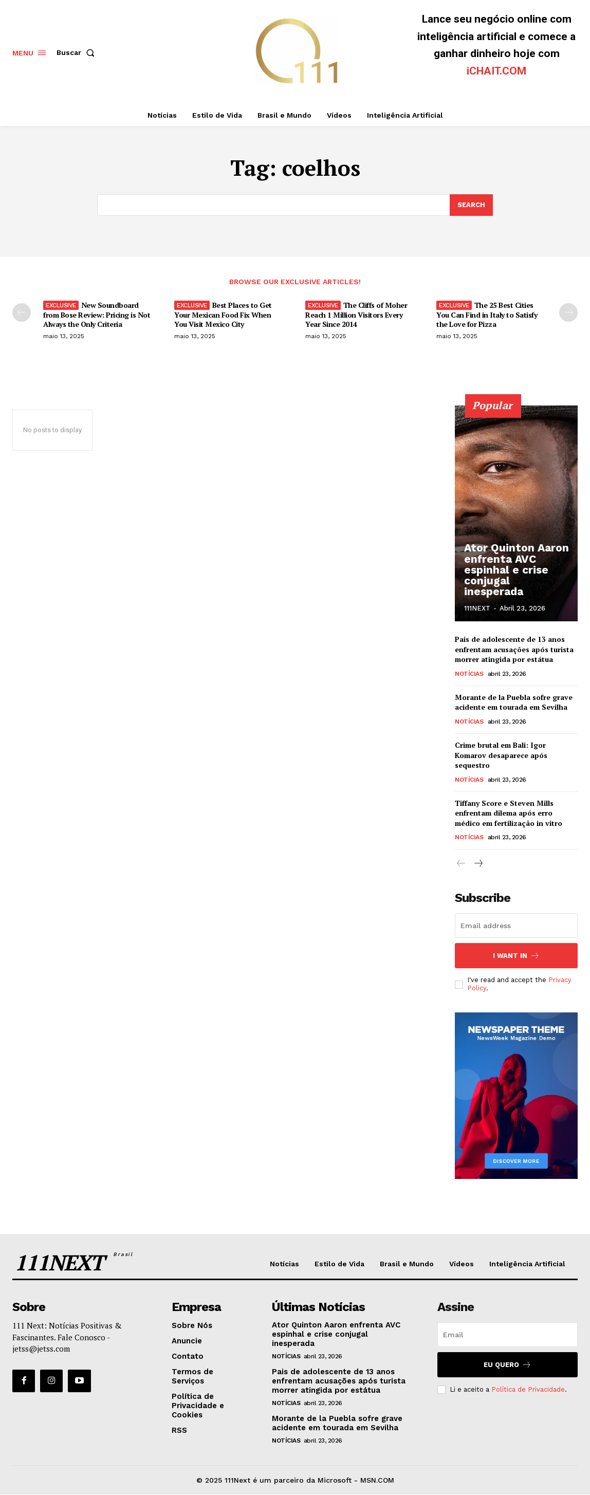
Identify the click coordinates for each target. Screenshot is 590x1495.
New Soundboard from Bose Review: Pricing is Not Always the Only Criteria (96, 314)
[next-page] (568, 312)
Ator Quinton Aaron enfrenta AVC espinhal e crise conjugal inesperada (515, 576)
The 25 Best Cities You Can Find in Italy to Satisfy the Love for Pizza (486, 314)
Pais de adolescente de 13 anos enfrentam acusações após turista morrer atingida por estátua (514, 649)
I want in (516, 956)
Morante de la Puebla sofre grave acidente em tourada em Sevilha (514, 702)
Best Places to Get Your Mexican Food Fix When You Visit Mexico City (223, 314)
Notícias (469, 673)
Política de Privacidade (528, 1389)
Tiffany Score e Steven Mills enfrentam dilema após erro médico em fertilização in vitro (508, 813)
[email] (516, 925)
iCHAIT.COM (496, 71)
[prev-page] (21, 312)
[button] (78, 52)
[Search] (471, 205)
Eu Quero (507, 1365)
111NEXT (477, 608)
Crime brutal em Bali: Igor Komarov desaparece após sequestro (501, 755)
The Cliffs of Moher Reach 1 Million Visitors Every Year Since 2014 (356, 314)
